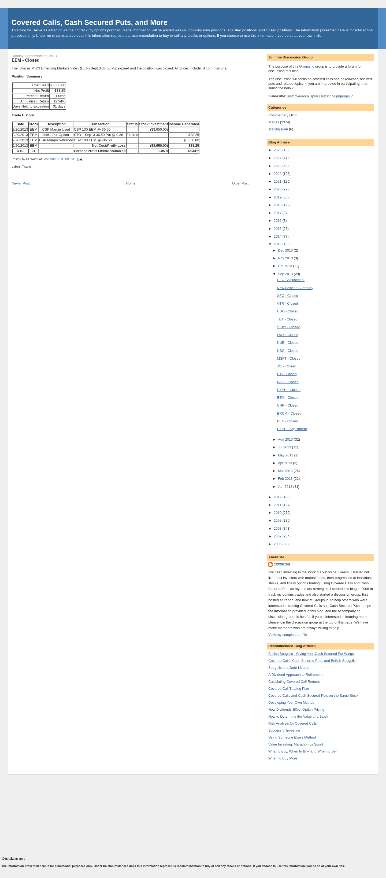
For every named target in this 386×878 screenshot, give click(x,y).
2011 (278, 505)
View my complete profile (287, 635)
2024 (278, 158)
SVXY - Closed (288, 327)
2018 (278, 205)
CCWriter (282, 564)
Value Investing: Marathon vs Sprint (295, 744)
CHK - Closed (287, 405)
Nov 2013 (286, 258)
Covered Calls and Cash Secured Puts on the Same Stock (313, 695)
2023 (278, 166)
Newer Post (21, 183)
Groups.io (306, 66)
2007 (278, 536)
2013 (278, 244)
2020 (278, 189)
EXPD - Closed (288, 390)
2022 (278, 174)
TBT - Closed (287, 319)
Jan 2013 (285, 487)
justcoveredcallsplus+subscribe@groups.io (320, 96)
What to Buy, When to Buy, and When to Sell (302, 751)
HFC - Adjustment (291, 280)
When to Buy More (282, 758)
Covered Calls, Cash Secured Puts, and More (90, 22)
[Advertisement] (42, 815)
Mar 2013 (286, 471)
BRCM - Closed (289, 413)
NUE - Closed (287, 343)
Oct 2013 (285, 266)
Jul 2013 (285, 447)
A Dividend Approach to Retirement (295, 675)
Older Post (240, 183)
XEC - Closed (287, 296)
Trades (27, 166)
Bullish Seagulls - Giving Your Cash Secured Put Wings (311, 654)
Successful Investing (284, 730)
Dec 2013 (286, 250)
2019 (278, 197)
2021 (278, 181)
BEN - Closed (287, 421)
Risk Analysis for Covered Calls (292, 723)
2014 (278, 236)
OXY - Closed (287, 335)
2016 (278, 221)
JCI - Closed (286, 366)
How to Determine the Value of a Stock (298, 716)
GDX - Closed (288, 382)
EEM (84, 68)
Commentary (278, 115)
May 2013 (286, 455)
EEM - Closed (26, 60)
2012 (278, 497)
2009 (278, 520)
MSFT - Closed (288, 358)
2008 (278, 528)
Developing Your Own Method (291, 702)
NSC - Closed (287, 351)
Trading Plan (278, 129)
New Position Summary (295, 288)
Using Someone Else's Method (292, 737)
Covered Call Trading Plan (288, 689)
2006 (278, 544)
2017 (278, 213)
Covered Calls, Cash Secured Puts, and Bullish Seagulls (311, 661)
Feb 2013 (286, 479)
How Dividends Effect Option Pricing (296, 709)
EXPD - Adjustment (292, 429)
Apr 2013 (285, 463)
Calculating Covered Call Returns (294, 682)
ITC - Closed (287, 374)
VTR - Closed (287, 303)
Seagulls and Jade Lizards (288, 668)
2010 (278, 513)
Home (131, 183)
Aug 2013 (286, 439)
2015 (278, 229)
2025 (278, 150)
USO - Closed (288, 311)
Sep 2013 (286, 274)
